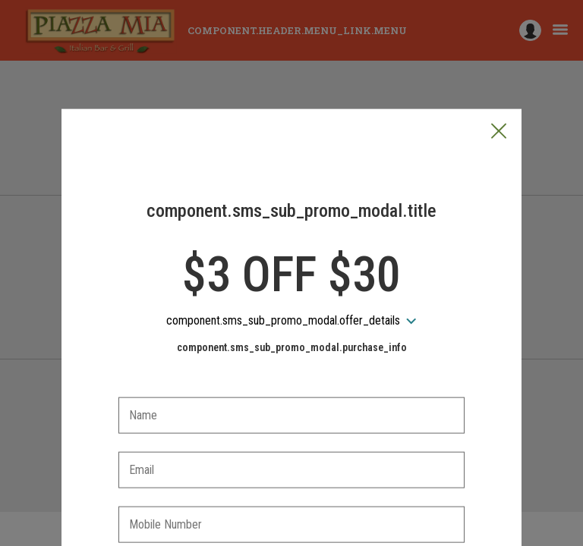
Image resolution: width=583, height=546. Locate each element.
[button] (498, 61)
